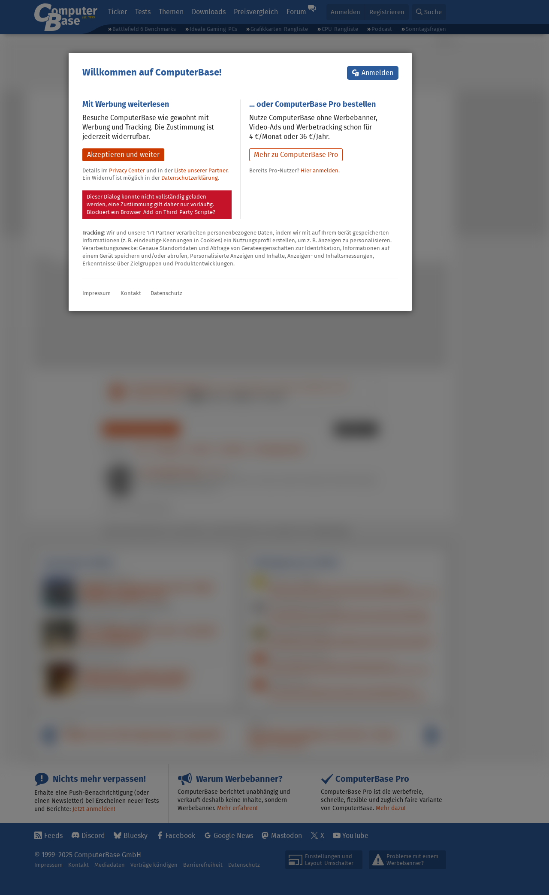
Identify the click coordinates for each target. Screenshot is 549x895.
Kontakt (131, 293)
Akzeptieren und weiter (123, 155)
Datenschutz (166, 293)
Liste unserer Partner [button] (200, 170)
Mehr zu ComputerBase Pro (296, 155)
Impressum (96, 293)
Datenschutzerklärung (189, 178)
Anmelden (377, 73)
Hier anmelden (319, 170)
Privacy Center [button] (127, 170)
